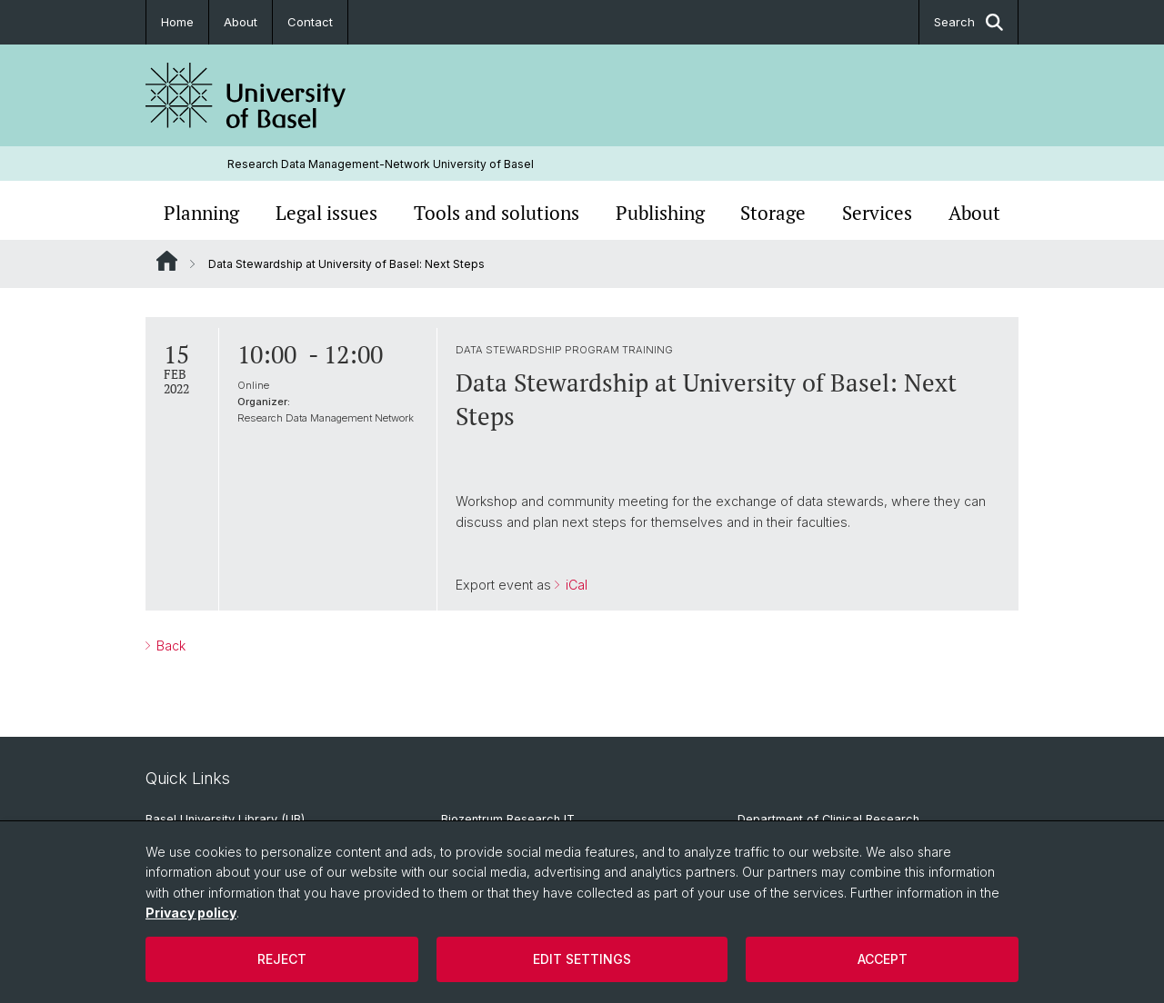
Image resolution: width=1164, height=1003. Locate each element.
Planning (201, 212)
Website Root (166, 261)
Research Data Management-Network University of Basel (380, 164)
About (240, 22)
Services (877, 212)
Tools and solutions (496, 212)
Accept (883, 959)
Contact (310, 22)
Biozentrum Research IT (508, 819)
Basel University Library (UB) (225, 819)
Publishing (660, 212)
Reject (281, 959)
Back (169, 645)
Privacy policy (191, 912)
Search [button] (968, 22)
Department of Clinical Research (828, 819)
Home (177, 22)
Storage (773, 212)
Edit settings (582, 959)
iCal (574, 585)
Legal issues (326, 212)
